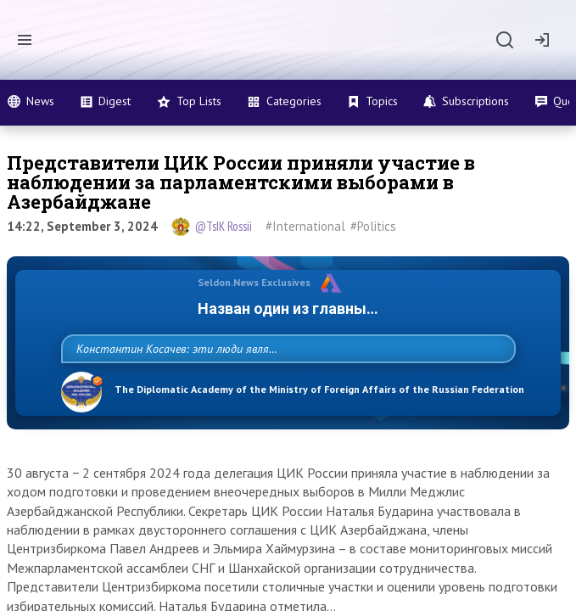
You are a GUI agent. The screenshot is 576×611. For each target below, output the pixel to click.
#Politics (373, 226)
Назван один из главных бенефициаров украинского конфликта (288, 308)
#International (305, 226)
